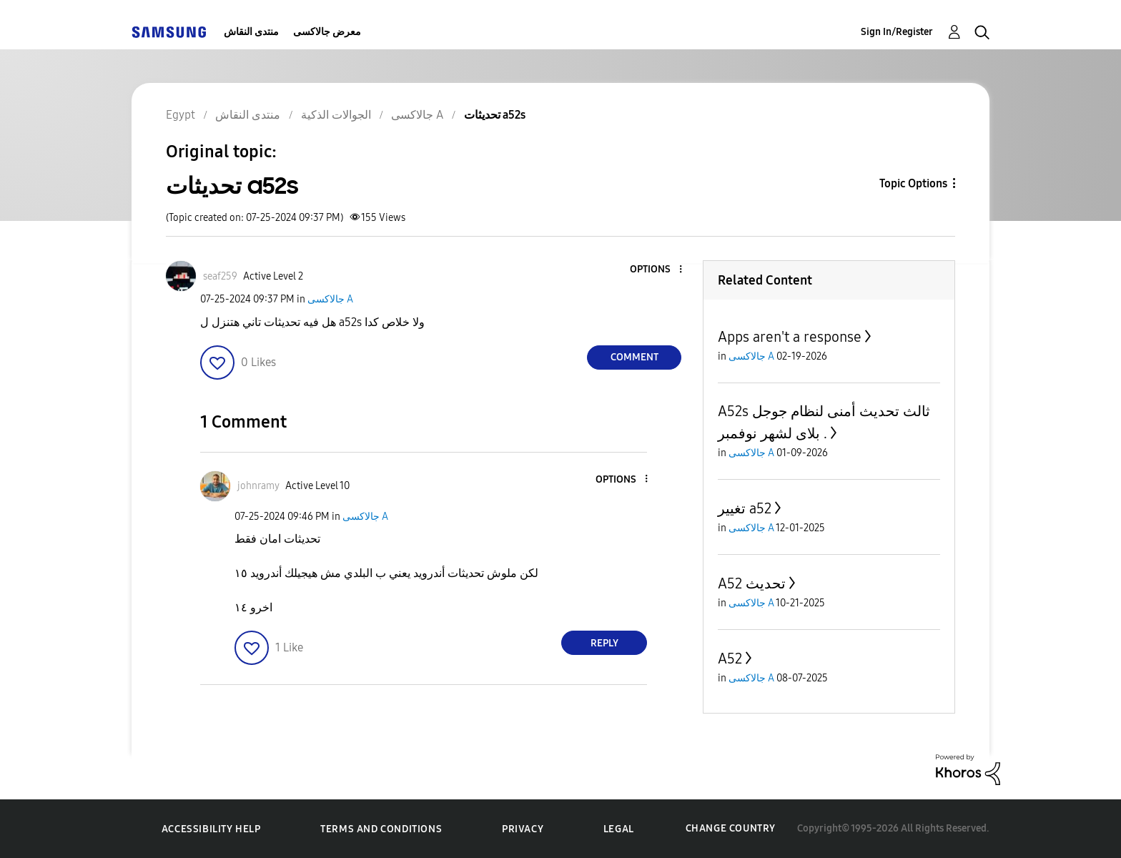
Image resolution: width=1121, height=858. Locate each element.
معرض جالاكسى (327, 32)
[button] (657, 270)
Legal (618, 829)
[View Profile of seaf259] (220, 276)
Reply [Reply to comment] (604, 643)
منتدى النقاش (251, 32)
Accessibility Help (211, 829)
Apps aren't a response (789, 336)
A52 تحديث (752, 583)
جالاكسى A (330, 299)
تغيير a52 (744, 508)
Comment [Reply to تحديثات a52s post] (634, 357)
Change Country (731, 828)
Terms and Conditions (381, 829)
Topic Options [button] (913, 183)
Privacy (522, 829)
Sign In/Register (897, 32)
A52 (730, 658)
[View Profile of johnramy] (258, 486)
